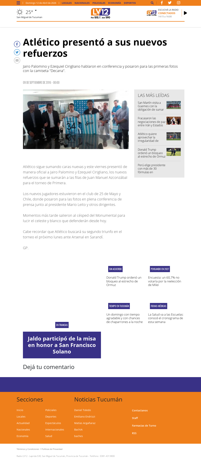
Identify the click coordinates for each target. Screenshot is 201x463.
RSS (134, 433)
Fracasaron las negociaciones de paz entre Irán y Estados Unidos (151, 123)
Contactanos (140, 410)
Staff (135, 418)
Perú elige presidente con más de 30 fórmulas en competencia (151, 170)
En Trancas (62, 325)
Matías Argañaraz (85, 423)
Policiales (98, 3)
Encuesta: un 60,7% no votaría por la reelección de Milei (164, 281)
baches (78, 436)
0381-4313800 (107, 456)
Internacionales (54, 429)
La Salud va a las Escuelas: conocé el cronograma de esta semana (165, 318)
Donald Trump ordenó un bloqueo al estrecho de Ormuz (151, 153)
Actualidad (23, 423)
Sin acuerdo (115, 269)
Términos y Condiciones (28, 449)
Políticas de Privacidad (52, 449)
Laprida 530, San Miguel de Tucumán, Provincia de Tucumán (58, 456)
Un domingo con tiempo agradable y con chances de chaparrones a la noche (124, 318)
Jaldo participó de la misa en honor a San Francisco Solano (62, 345)
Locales (67, 3)
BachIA (78, 429)
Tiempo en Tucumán (119, 306)
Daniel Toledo (82, 410)
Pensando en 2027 (160, 269)
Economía (114, 3)
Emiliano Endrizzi (84, 416)
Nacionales (82, 3)
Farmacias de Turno (144, 425)
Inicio (20, 410)
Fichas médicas (158, 306)
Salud (48, 436)
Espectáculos (53, 423)
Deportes (130, 3)
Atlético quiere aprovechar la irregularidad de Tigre (148, 139)
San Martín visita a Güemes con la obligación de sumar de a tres (151, 108)
